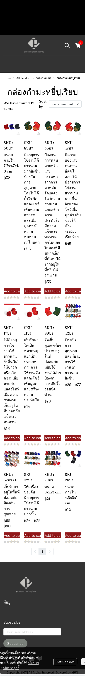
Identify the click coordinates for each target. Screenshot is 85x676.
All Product (23, 78)
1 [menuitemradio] (42, 551)
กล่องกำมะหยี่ (43, 78)
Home (7, 78)
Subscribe (15, 643)
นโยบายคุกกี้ (11, 668)
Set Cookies (65, 662)
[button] (67, 45)
